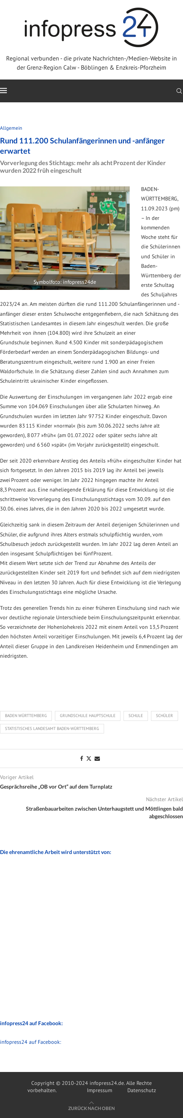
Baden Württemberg (26, 715)
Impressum (99, 1090)
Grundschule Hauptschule (88, 715)
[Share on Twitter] (89, 758)
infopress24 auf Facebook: (30, 1041)
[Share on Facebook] (81, 758)
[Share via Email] (97, 758)
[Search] (179, 91)
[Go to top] (91, 1108)
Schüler (164, 715)
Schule (135, 715)
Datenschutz (141, 1090)
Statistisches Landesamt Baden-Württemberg (52, 728)
